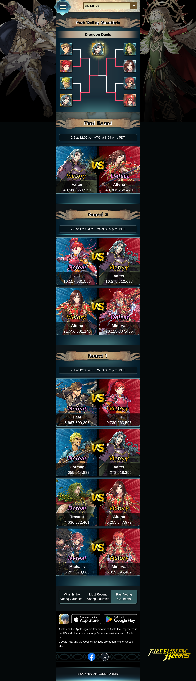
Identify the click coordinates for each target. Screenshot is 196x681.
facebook (91, 657)
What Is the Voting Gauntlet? (71, 597)
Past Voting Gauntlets (124, 597)
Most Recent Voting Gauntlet (98, 597)
